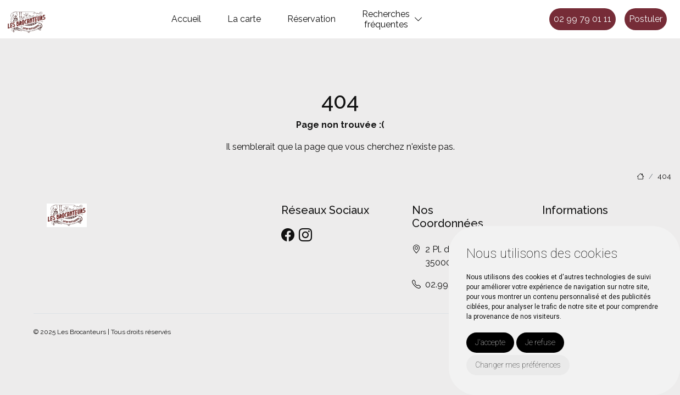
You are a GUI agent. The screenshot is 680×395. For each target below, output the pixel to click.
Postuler (645, 19)
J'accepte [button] (490, 342)
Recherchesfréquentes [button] (386, 19)
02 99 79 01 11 (582, 19)
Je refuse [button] (540, 342)
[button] (418, 19)
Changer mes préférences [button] (518, 364)
